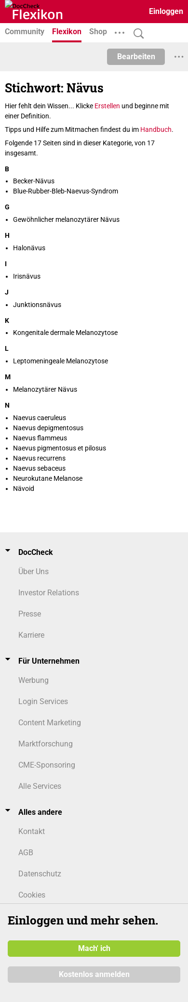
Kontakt (31, 831)
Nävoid (23, 488)
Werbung (33, 680)
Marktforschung (45, 743)
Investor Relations (48, 592)
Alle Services (39, 786)
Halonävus (29, 248)
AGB (25, 852)
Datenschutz (39, 873)
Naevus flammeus (40, 438)
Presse (29, 613)
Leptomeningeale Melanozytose (60, 361)
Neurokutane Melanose (47, 478)
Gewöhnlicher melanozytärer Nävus (66, 219)
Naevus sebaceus (39, 468)
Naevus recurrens (39, 458)
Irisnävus (26, 276)
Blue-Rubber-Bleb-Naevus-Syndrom (65, 191)
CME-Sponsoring (46, 765)
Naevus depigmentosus (48, 428)
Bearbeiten (136, 56)
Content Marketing (49, 722)
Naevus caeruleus (39, 418)
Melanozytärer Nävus (45, 389)
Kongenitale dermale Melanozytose (65, 332)
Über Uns (33, 571)
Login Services (43, 701)
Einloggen (166, 11)
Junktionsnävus (37, 304)
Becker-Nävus (33, 181)
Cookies (31, 894)
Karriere (31, 635)
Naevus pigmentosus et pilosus (59, 448)
